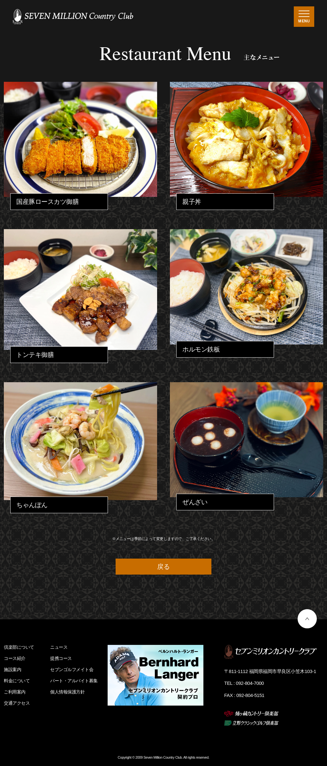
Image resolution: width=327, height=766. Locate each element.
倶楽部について (19, 647)
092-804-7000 (250, 683)
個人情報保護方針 (67, 691)
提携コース (61, 658)
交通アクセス (17, 703)
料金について (17, 680)
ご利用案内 (15, 691)
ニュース (58, 647)
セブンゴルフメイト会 (71, 669)
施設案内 (12, 669)
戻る (163, 566)
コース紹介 (15, 658)
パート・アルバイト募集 (74, 680)
